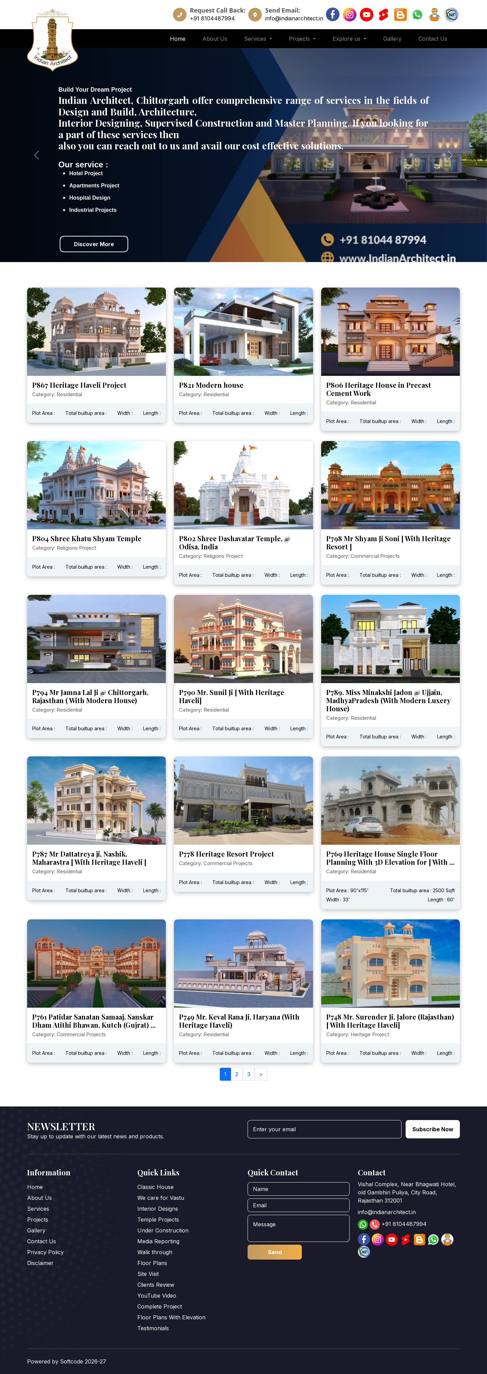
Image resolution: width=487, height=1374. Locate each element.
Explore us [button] (347, 38)
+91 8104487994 (212, 18)
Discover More (94, 243)
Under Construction (163, 1230)
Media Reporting (158, 1241)
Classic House (155, 1187)
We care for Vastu (160, 1197)
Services (38, 1208)
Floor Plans (152, 1263)
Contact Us (432, 38)
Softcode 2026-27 (83, 1361)
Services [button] (256, 38)
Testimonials (153, 1328)
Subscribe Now (432, 1129)
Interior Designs (157, 1208)
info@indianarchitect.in (294, 18)
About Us (214, 38)
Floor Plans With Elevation (171, 1317)
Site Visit (148, 1273)
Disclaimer (40, 1263)
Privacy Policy (45, 1252)
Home (178, 38)
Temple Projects (158, 1219)
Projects (37, 1219)
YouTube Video (156, 1295)
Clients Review (155, 1284)
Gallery (392, 38)
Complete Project (159, 1306)
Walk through (154, 1252)
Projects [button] (300, 38)
